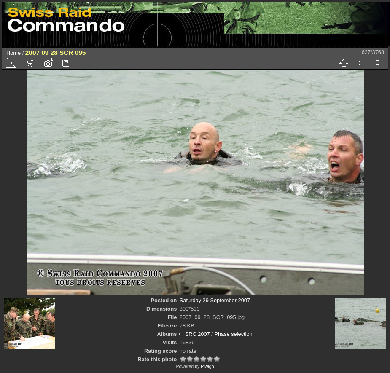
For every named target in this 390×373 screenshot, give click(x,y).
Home (13, 53)
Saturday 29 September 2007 (215, 300)
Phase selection (233, 334)
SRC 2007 (197, 334)
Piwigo (207, 366)
